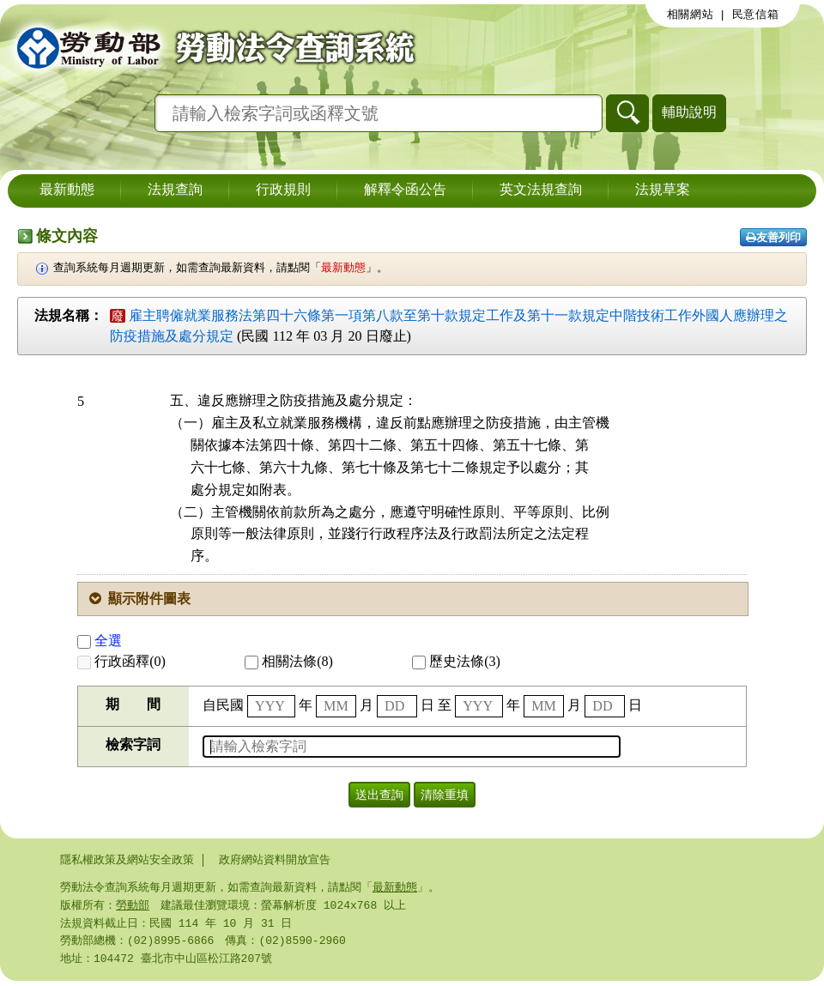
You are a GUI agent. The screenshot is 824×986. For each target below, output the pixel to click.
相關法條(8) (289, 661)
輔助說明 (689, 112)
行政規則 (283, 190)
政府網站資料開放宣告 (274, 860)
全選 (99, 640)
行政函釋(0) (121, 661)
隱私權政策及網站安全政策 (127, 860)
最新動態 (66, 190)
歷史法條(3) (456, 661)
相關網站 (690, 14)
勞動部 (132, 907)
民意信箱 (755, 14)
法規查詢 (175, 190)
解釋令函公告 (405, 190)
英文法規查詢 (541, 190)
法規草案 (662, 190)
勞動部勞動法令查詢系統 (210, 47)
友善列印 (773, 237)
